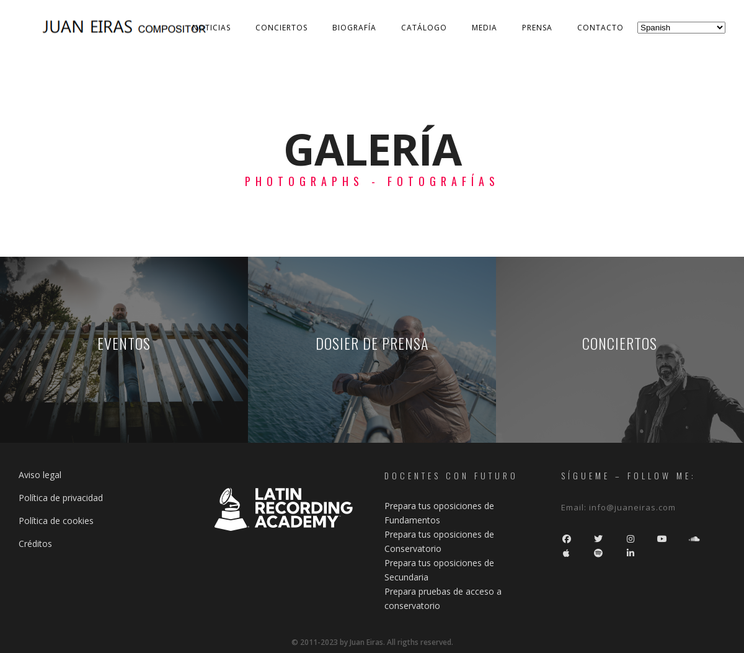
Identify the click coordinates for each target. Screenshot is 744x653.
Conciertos (281, 27)
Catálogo (424, 27)
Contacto (600, 27)
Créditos (35, 543)
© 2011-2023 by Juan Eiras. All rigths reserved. (372, 642)
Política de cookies (56, 520)
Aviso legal (40, 475)
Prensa (537, 27)
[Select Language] (681, 27)
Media (484, 27)
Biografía (354, 27)
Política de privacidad (61, 498)
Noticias (211, 27)
